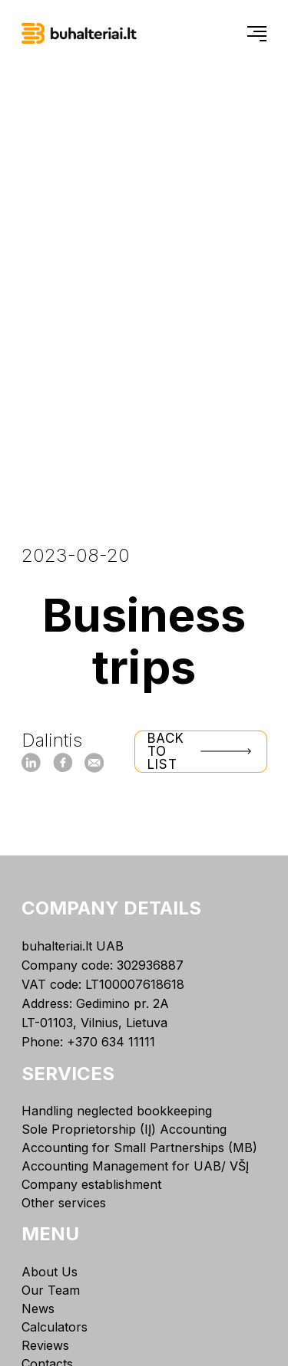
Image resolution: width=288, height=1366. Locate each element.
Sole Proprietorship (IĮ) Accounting (124, 1129)
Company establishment (91, 1184)
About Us (50, 1271)
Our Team (51, 1290)
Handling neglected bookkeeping (117, 1110)
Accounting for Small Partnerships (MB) (139, 1147)
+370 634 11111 (111, 1041)
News (38, 1308)
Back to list (200, 751)
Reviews (45, 1345)
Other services (64, 1202)
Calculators (55, 1327)
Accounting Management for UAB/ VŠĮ (135, 1166)
